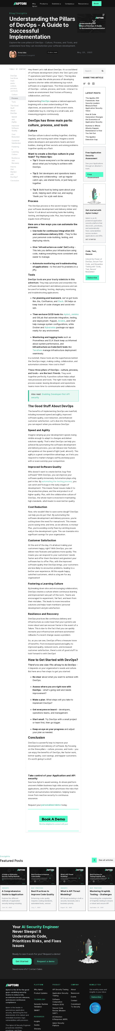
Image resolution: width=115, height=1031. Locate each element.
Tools (14, 102)
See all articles (106, 860)
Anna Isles (22, 52)
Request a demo (46, 961)
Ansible (61, 321)
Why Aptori (34, 5)
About (73, 989)
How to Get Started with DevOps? (14, 172)
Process (15, 98)
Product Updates (40, 993)
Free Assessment (93, 175)
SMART (37, 1010)
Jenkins (75, 314)
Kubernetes (50, 327)
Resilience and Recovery (16, 160)
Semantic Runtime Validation (41, 1005)
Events (73, 997)
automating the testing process (57, 481)
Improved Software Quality (15, 128)
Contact (74, 1000)
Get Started (22, 961)
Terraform (37, 350)
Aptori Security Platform (58, 1024)
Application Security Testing (60, 994)
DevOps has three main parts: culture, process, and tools (14, 83)
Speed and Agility (14, 119)
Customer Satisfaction (16, 142)
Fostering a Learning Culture (15, 150)
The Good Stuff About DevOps (14, 109)
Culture (14, 95)
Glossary (37, 1029)
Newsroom (75, 993)
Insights (21, 13)
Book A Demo (96, 4)
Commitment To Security (75, 1005)
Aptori (67, 314)
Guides (37, 1025)
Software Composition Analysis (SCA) (58, 1001)
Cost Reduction (16, 135)
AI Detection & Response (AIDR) (60, 1018)
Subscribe (92, 278)
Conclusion (15, 181)
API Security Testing (60, 989)
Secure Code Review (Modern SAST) (59, 1010)
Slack (60, 301)
